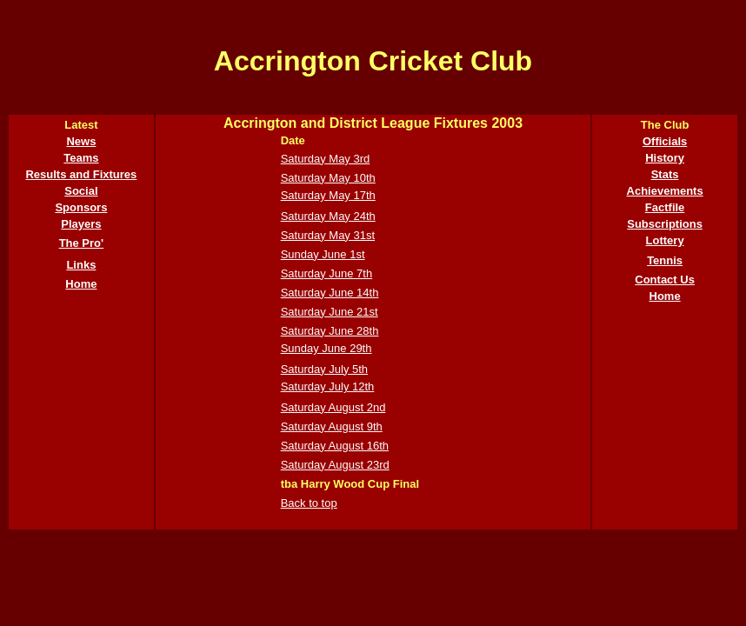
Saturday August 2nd (333, 407)
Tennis (665, 260)
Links (81, 264)
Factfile (665, 207)
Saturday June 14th (330, 292)
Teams (80, 157)
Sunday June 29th (326, 348)
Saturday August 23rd (335, 464)
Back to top (309, 502)
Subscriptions (665, 223)
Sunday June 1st (323, 254)
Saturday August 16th (335, 445)
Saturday (303, 158)
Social (80, 190)
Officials (665, 141)
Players (81, 223)
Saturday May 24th (328, 216)
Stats (665, 174)
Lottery (665, 240)
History (664, 157)
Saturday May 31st (328, 235)
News (81, 141)
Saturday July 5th (324, 369)
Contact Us (665, 279)
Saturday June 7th (327, 273)
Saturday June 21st (329, 311)
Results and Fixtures (81, 174)
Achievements (665, 190)
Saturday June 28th (330, 330)
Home (81, 283)
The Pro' (81, 243)
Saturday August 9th (332, 426)
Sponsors (81, 207)
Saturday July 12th (328, 386)
